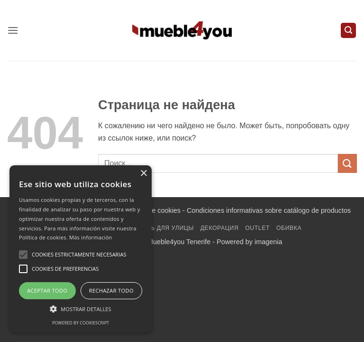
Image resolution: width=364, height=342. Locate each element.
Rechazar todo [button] (111, 290)
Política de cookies (152, 210)
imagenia (268, 242)
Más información (90, 237)
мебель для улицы (161, 228)
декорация (219, 228)
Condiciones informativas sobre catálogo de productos (269, 210)
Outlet (257, 228)
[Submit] (347, 163)
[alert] (80, 248)
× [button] (143, 173)
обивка (288, 228)
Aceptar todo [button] (47, 290)
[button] (12, 30)
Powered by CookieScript (80, 323)
